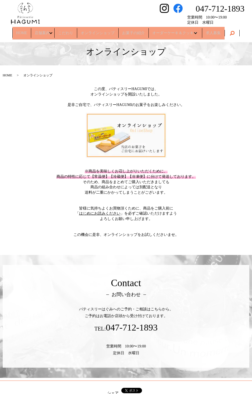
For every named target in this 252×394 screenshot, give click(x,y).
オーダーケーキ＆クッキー (174, 31)
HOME (18, 31)
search (235, 31)
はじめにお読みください (99, 213)
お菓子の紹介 (133, 31)
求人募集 (216, 31)
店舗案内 (39, 31)
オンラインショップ (98, 31)
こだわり (65, 31)
